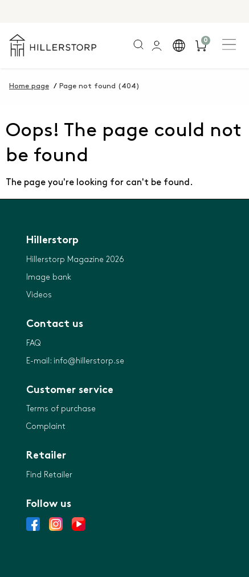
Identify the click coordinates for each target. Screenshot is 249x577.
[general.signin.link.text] (156, 45)
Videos (39, 294)
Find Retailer (49, 474)
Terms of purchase (61, 408)
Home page (29, 86)
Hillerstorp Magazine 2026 (75, 259)
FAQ (33, 343)
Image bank (48, 277)
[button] (179, 45)
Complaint (46, 426)
